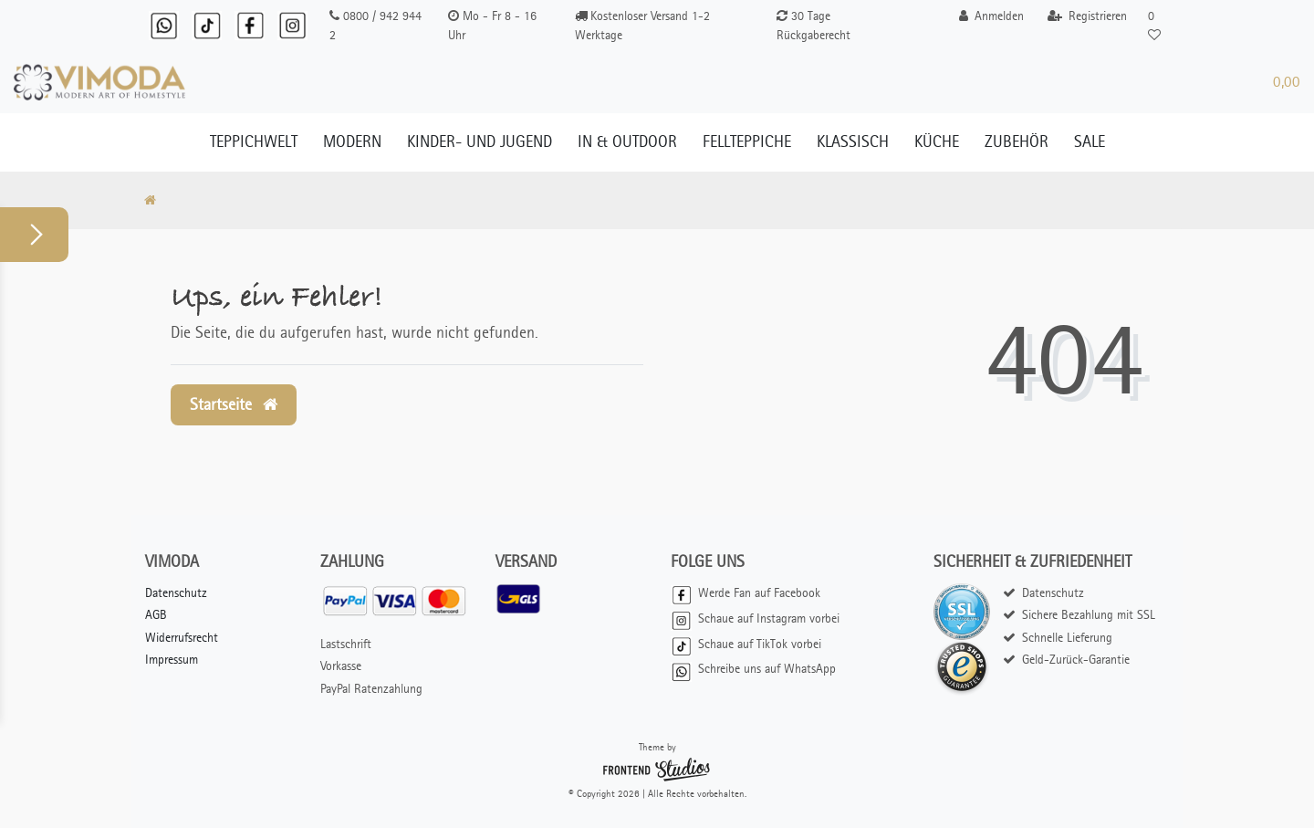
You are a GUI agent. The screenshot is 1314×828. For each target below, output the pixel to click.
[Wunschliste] (1153, 25)
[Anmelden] (992, 16)
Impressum (171, 659)
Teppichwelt (253, 141)
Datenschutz (176, 593)
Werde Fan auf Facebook (745, 593)
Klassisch (853, 141)
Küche (936, 141)
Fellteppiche (747, 141)
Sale (1089, 141)
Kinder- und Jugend (479, 141)
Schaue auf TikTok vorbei (746, 644)
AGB (156, 615)
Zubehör (1016, 141)
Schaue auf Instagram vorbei (755, 618)
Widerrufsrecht (181, 637)
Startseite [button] (233, 404)
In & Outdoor (627, 141)
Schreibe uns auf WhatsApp (753, 668)
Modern (352, 141)
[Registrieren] (1088, 16)
